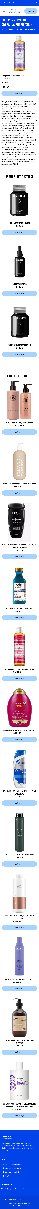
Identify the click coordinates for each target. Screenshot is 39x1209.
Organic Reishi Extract (19, 284)
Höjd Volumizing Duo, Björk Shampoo (19, 423)
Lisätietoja (19, 93)
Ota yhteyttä (18, 1203)
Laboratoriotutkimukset (13, 1168)
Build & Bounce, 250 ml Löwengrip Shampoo (19, 855)
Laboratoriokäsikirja (12, 1172)
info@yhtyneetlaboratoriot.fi (9, 3)
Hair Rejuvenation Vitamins (19, 223)
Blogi (7, 1176)
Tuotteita (31, 11)
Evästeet (27, 1203)
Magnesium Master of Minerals (19, 345)
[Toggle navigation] (3, 11)
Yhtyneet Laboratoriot (13, 1164)
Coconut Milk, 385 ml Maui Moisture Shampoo (19, 608)
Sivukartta (27, 1205)
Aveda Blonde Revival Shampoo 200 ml (19, 979)
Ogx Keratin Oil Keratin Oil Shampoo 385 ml (19, 730)
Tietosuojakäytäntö (15, 1205)
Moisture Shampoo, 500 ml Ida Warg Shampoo (19, 483)
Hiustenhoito (15, 76)
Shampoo (24, 76)
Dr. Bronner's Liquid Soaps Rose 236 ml (19, 669)
